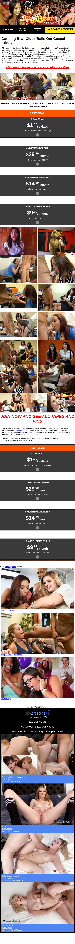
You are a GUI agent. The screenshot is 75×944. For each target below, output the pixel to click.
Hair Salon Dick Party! (9, 610)
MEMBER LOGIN (37, 30)
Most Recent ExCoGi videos (37, 726)
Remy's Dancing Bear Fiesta (12, 655)
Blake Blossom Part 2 (10, 876)
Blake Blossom (17, 880)
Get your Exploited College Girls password (37, 731)
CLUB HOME (7, 29)
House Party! (6, 699)
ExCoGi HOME (37, 721)
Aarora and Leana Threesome (14, 777)
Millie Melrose (7, 925)
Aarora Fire (15, 781)
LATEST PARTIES (22, 30)
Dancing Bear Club (20, 430)
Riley (4, 826)
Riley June (15, 831)
